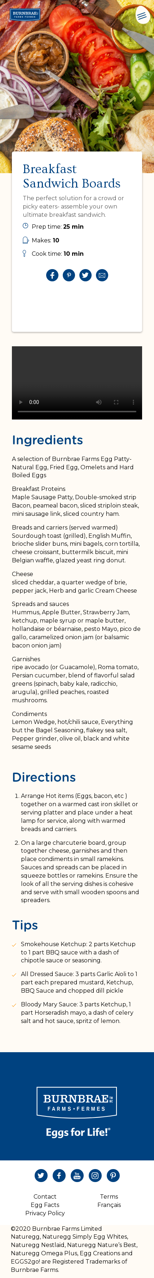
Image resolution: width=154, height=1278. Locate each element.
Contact (45, 1196)
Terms (109, 1196)
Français (109, 1205)
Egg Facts (45, 1205)
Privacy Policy (45, 1213)
